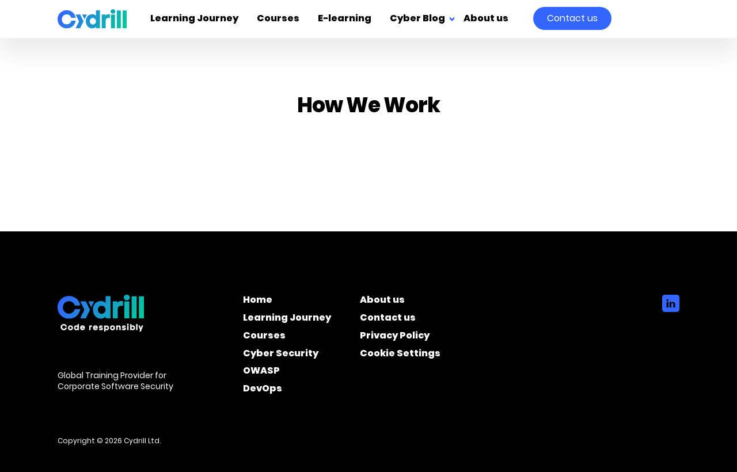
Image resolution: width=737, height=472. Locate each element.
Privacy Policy (395, 337)
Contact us (572, 18)
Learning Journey (194, 19)
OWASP (261, 372)
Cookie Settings (400, 355)
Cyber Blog (417, 19)
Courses (278, 19)
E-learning (344, 19)
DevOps (262, 390)
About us (486, 19)
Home (257, 302)
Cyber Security (280, 355)
